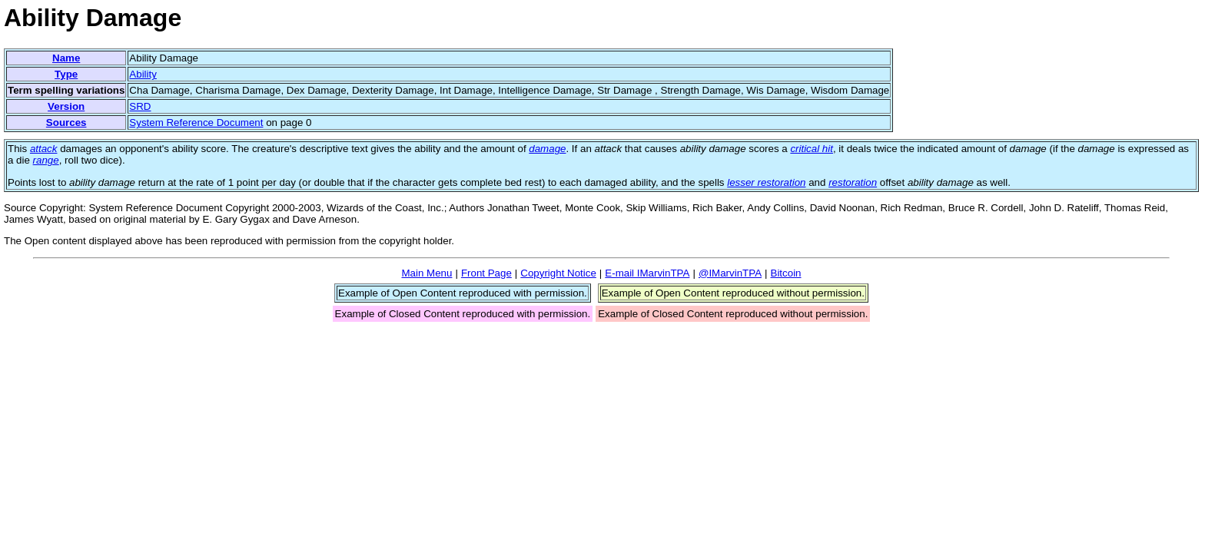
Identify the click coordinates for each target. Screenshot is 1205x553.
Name (66, 58)
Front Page (486, 273)
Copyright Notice (558, 273)
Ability (143, 74)
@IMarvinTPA (730, 273)
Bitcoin (786, 273)
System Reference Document (196, 122)
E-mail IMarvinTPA (647, 273)
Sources (66, 122)
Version (66, 106)
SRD (140, 106)
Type (66, 74)
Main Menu (426, 273)
